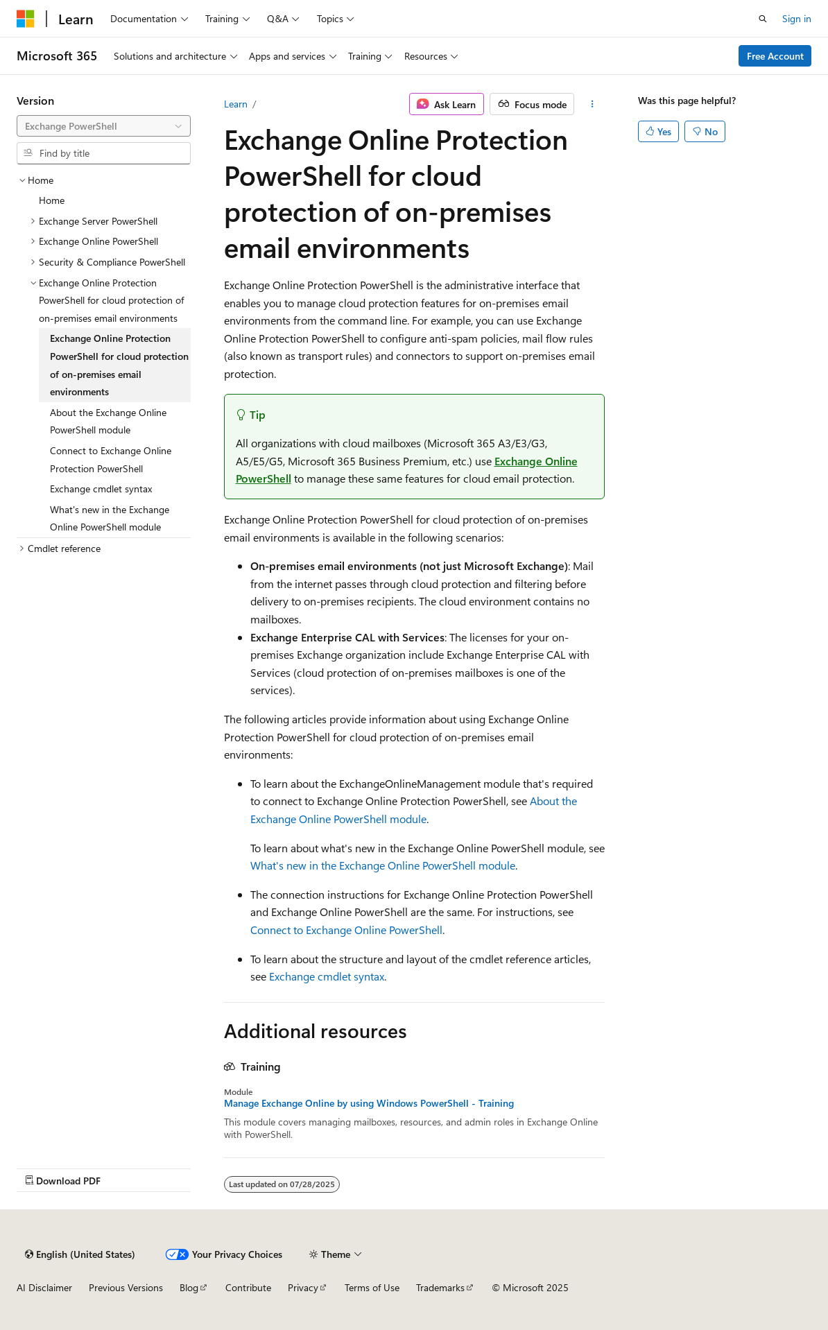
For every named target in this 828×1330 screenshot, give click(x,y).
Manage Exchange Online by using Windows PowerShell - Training (369, 1103)
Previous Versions (126, 1287)
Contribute (248, 1287)
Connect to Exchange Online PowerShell (346, 929)
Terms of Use (372, 1287)
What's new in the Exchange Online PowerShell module (382, 865)
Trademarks (440, 1287)
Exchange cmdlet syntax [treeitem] (101, 488)
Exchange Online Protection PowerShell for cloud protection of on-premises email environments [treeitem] (119, 364)
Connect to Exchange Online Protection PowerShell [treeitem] (110, 459)
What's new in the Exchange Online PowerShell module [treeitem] (109, 518)
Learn (236, 103)
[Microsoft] (26, 19)
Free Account (775, 55)
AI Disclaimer (44, 1287)
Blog (189, 1287)
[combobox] (104, 126)
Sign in (796, 18)
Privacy (303, 1287)
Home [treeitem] (51, 200)
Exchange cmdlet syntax (326, 976)
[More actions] (592, 104)
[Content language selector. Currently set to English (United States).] (80, 1254)
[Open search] (763, 18)
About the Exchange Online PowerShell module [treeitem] (108, 421)
